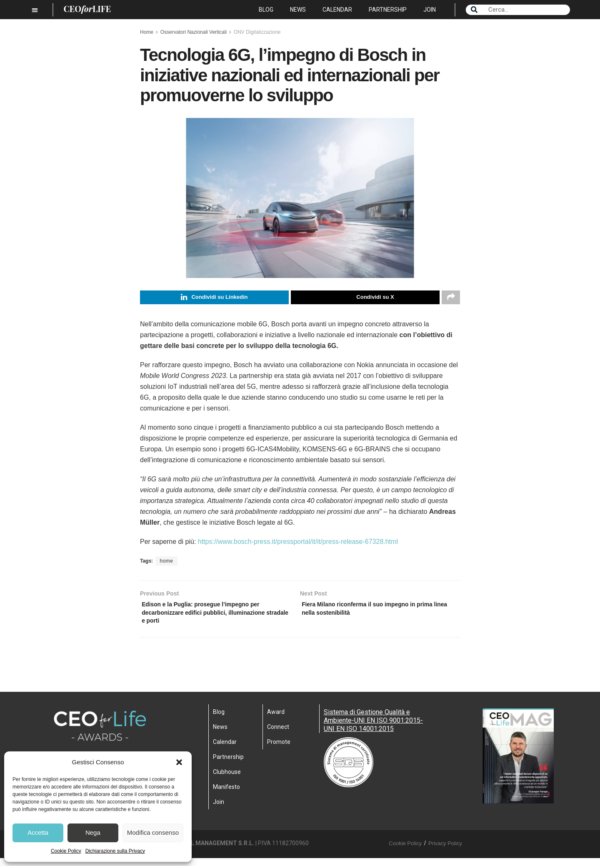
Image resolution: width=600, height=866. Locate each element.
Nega (92, 832)
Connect (278, 734)
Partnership (388, 9)
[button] (179, 762)
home (166, 563)
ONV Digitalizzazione (257, 32)
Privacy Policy (445, 851)
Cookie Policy (66, 851)
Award (276, 719)
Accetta (38, 832)
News (298, 9)
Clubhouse (227, 779)
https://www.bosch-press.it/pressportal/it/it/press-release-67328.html (298, 543)
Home (146, 32)
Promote (278, 749)
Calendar (337, 9)
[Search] (474, 9)
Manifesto (226, 794)
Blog (266, 9)
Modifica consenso (153, 832)
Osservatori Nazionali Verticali (193, 32)
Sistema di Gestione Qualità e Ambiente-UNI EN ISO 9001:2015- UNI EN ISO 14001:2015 (373, 728)
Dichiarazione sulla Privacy (115, 851)
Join (429, 9)
